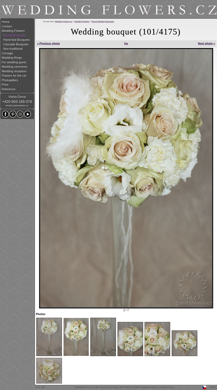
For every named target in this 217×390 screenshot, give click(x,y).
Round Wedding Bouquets (103, 21)
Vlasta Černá (17, 96)
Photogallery (10, 80)
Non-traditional (12, 48)
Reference (8, 89)
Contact (7, 26)
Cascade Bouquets (15, 44)
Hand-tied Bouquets (16, 39)
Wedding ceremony (14, 66)
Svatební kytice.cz (168, 387)
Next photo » (206, 43)
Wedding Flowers (82, 21)
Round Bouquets (14, 35)
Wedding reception (14, 71)
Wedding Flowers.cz (63, 21)
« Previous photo (48, 43)
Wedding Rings (12, 57)
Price (5, 84)
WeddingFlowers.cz (83, 387)
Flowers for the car (14, 75)
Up (126, 43)
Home (6, 22)
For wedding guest (14, 62)
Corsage (7, 53)
